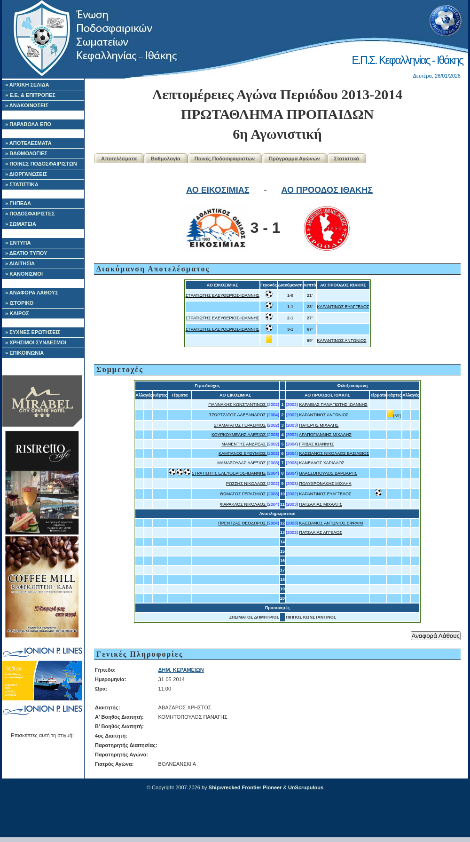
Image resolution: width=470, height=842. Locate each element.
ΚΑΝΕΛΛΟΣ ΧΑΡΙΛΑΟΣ (321, 463)
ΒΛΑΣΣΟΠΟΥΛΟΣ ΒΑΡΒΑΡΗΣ (328, 473)
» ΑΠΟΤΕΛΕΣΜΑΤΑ (28, 143)
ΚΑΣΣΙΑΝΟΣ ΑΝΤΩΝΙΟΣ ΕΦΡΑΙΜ (331, 523)
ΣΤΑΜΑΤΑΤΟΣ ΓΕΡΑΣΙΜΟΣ (240, 425)
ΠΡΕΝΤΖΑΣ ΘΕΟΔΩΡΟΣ (242, 523)
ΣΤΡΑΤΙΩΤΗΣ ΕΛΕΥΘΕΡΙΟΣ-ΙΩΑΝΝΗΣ (222, 295)
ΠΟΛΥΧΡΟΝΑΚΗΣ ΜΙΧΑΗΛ (325, 483)
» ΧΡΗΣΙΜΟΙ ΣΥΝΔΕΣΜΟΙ (35, 342)
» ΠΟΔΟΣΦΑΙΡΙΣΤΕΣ (30, 213)
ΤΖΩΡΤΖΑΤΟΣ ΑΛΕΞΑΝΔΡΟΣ (237, 415)
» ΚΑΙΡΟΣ (17, 313)
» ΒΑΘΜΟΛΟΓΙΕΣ (26, 153)
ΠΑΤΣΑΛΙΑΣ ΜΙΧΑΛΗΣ (320, 504)
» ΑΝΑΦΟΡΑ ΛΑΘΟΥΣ (31, 292)
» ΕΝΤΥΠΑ (18, 243)
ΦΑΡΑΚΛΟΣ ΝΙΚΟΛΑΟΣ (243, 504)
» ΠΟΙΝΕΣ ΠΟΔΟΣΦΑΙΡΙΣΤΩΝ (41, 164)
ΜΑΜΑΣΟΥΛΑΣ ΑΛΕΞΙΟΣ (242, 463)
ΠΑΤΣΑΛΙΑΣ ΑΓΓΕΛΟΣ (320, 532)
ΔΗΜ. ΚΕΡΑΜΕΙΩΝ (181, 670)
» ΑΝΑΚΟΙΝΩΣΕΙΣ (26, 105)
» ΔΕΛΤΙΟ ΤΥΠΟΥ (26, 253)
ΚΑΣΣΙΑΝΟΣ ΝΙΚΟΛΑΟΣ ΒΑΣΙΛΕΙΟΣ (334, 453)
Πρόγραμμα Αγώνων (294, 158)
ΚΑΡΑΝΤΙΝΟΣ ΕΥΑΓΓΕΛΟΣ (343, 306)
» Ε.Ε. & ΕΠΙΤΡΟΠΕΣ (30, 95)
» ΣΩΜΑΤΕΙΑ (20, 224)
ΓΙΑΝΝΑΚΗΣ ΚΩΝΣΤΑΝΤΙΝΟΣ (237, 404)
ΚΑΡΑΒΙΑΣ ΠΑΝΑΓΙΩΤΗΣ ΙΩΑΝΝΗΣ (333, 404)
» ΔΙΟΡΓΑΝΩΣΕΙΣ (26, 174)
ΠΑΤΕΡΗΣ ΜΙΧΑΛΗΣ (318, 425)
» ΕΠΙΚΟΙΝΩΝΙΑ (24, 353)
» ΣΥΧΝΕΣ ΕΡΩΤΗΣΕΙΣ (32, 332)
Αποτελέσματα (119, 158)
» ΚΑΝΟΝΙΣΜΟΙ (24, 274)
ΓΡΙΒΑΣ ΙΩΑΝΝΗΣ (316, 444)
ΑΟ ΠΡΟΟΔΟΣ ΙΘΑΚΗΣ (327, 190)
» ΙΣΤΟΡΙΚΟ (19, 303)
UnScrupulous (305, 787)
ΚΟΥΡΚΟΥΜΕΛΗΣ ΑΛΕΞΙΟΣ (239, 434)
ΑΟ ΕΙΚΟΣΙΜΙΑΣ (217, 190)
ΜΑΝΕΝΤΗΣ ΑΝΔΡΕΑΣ (244, 444)
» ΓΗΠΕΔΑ (18, 203)
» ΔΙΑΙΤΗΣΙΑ (20, 263)
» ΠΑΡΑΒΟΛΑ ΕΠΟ (28, 124)
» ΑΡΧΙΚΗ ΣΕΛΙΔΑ (27, 84)
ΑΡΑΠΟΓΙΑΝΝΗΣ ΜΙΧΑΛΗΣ (325, 434)
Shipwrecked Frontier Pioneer (245, 787)
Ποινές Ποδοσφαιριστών (225, 158)
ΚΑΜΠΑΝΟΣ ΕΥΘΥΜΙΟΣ (243, 453)
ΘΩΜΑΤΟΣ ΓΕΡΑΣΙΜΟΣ (243, 494)
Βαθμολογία (165, 158)
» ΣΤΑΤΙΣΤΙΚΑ (22, 184)
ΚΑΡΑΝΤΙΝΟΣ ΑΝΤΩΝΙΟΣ (341, 340)
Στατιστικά (347, 158)
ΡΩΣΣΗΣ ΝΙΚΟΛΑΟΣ (246, 483)
